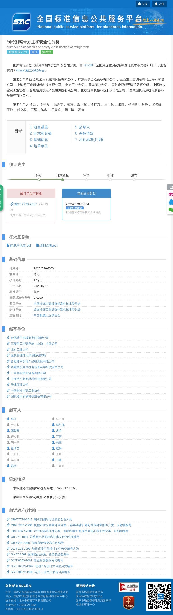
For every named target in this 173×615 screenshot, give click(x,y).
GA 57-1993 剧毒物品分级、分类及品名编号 (38, 554)
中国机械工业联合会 (30, 70)
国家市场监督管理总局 (89, 592)
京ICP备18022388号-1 (29, 609)
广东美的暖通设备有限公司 (26, 373)
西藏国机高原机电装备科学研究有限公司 (35, 367)
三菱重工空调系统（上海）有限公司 (32, 343)
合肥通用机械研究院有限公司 (28, 338)
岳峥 (57, 430)
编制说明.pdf (46, 245)
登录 (143, 4)
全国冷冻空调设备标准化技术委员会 (57, 303)
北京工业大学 (17, 349)
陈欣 (12, 466)
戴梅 (57, 448)
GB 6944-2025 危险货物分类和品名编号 (35, 542)
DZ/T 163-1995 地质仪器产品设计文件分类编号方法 (43, 548)
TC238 (88, 65)
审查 (86, 175)
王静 (57, 460)
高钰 (57, 442)
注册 (159, 4)
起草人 (84, 127)
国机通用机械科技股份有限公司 (29, 396)
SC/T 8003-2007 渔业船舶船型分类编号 (35, 560)
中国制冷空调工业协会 (23, 390)
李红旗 (58, 425)
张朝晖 (13, 430)
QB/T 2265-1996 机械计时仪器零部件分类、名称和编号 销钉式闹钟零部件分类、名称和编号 (69, 525)
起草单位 (41, 146)
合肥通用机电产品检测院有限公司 (31, 361)
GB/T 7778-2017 (24, 204)
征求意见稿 (43, 133)
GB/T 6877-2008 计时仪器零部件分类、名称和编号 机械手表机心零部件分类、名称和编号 (68, 531)
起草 (39, 175)
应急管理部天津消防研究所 (26, 355)
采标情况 (86, 133)
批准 (110, 175)
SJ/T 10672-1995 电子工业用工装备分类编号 (38, 572)
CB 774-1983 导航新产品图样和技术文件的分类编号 (43, 537)
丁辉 (57, 436)
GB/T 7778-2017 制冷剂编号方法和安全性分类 (39, 519)
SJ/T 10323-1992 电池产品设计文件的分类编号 (40, 566)
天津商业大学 (17, 384)
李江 (12, 419)
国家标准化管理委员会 (89, 596)
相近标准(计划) (91, 140)
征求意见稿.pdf (19, 245)
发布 (134, 175)
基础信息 (41, 140)
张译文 (13, 448)
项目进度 (41, 127)
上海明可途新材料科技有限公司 (29, 379)
